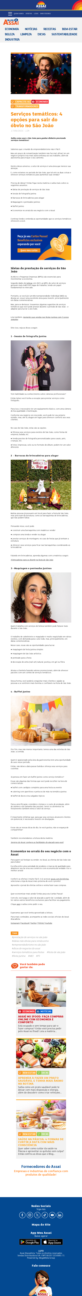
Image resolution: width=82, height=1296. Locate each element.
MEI (31, 956)
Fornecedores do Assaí (41, 1167)
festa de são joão (56, 952)
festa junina (19, 956)
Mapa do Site (41, 1224)
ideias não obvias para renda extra (30, 941)
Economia (11, 29)
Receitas (49, 29)
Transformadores (26, 106)
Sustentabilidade (64, 34)
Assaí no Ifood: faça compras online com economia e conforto (40, 1019)
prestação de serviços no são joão (30, 937)
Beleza (9, 34)
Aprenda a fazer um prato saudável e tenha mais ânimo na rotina (40, 1081)
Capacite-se (22, 102)
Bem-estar (69, 29)
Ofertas (29, 14)
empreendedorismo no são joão (29, 945)
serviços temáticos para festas (28, 952)
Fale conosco (41, 1265)
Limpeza (25, 34)
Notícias (31, 29)
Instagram (15, 923)
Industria (12, 39)
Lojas (36, 14)
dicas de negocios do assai (26, 948)
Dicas (41, 34)
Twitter (34, 923)
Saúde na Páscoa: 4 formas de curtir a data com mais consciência (41, 1142)
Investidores (45, 14)
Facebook (25, 923)
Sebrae (29, 283)
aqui (18, 904)
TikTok (41, 923)
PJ (38, 956)
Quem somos (19, 14)
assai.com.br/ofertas (60, 879)
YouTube (48, 923)
